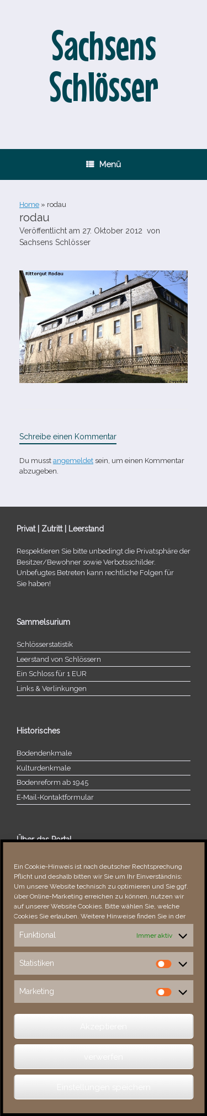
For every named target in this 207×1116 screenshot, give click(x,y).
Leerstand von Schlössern (59, 659)
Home (29, 204)
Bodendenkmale (44, 753)
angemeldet (73, 460)
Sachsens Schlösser (55, 242)
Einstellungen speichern (104, 1087)
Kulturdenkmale (44, 768)
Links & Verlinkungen (52, 688)
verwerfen (103, 1057)
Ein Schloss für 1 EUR (52, 673)
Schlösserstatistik (45, 644)
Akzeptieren (103, 1027)
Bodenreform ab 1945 (52, 782)
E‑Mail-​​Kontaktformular (55, 797)
